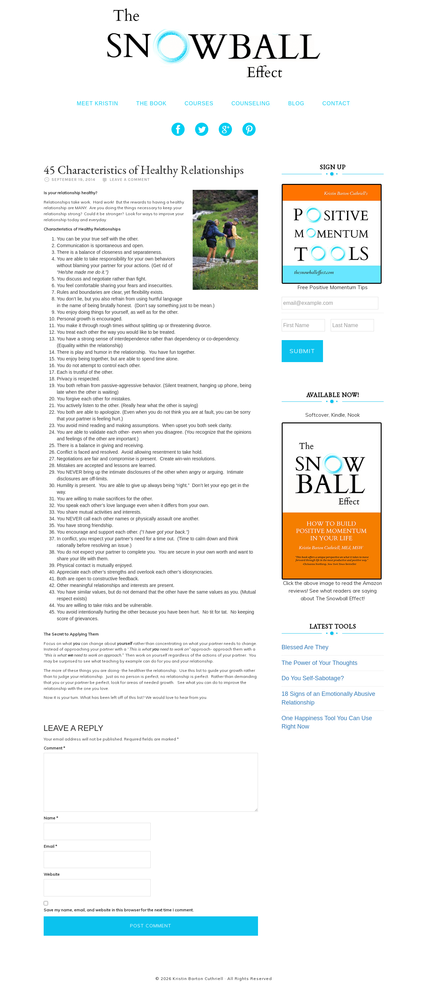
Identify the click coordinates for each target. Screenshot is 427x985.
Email (50, 846)
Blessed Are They (305, 647)
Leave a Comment (130, 179)
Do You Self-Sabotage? (313, 678)
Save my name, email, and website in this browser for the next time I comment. (119, 909)
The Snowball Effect (213, 43)
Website (52, 874)
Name (51, 817)
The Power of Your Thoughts (320, 662)
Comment (54, 747)
